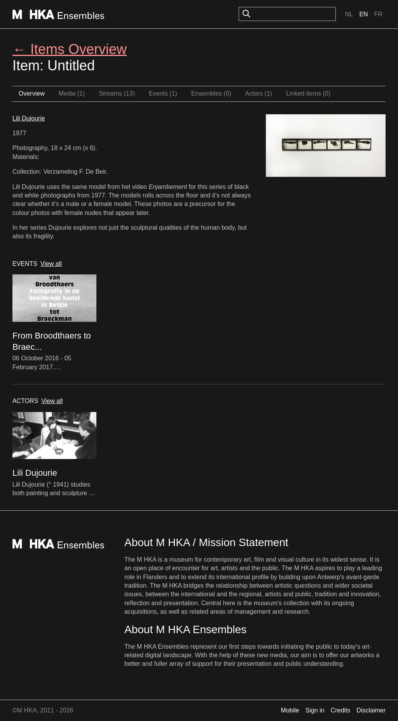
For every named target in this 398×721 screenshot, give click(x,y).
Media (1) (72, 93)
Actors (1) (258, 93)
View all (51, 263)
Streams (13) (116, 93)
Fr (378, 14)
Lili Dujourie (28, 118)
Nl (349, 14)
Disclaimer (371, 710)
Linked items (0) (308, 93)
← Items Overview (69, 49)
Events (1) (163, 93)
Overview (32, 93)
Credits (341, 710)
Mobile (290, 710)
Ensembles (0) (211, 93)
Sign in (315, 710)
